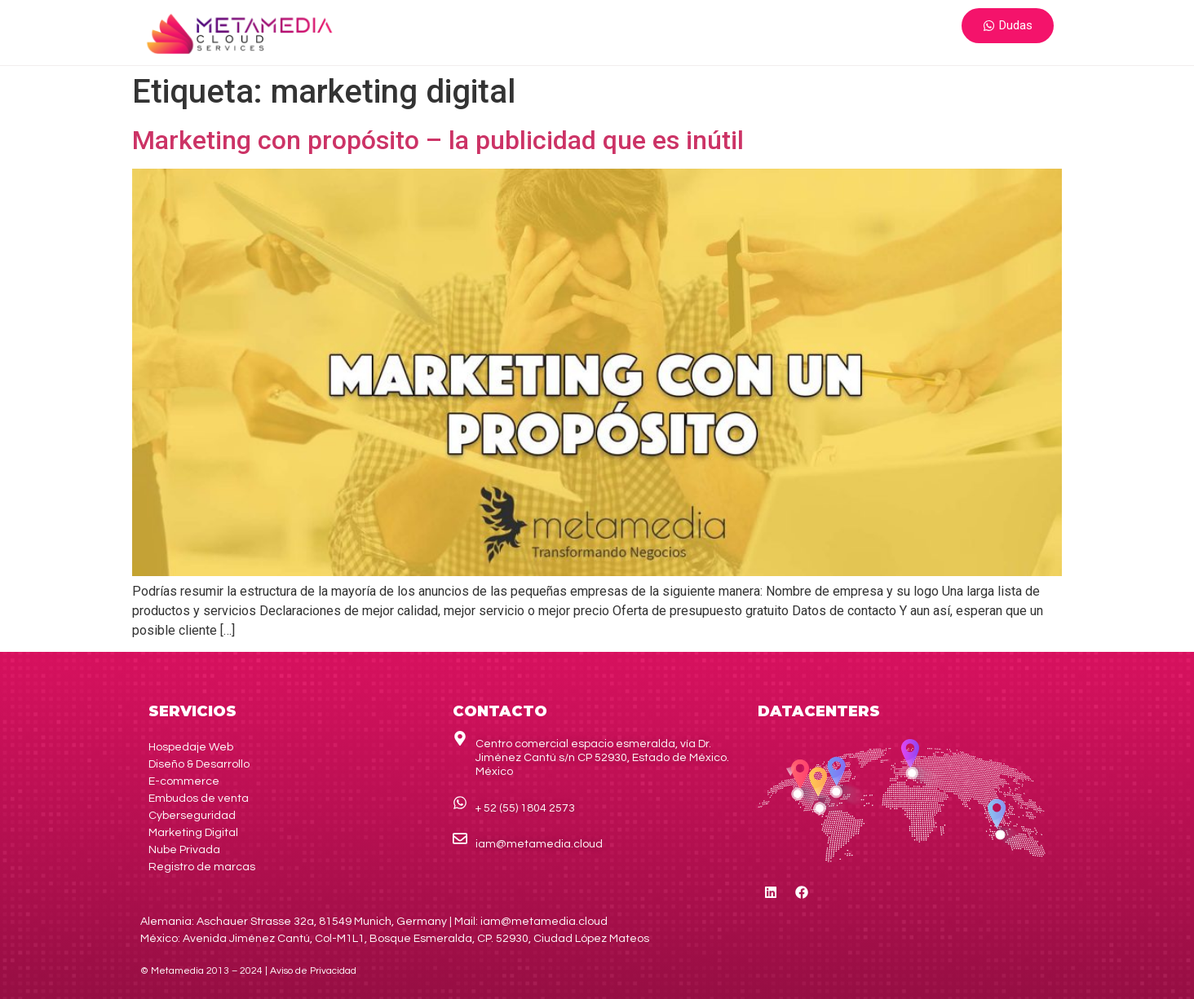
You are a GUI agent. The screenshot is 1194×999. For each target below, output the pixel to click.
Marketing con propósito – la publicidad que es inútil (438, 140)
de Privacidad (313, 971)
